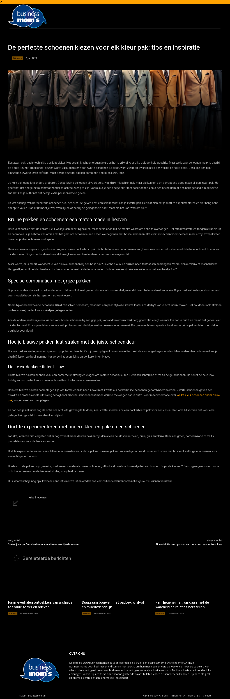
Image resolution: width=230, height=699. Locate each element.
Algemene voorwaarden (155, 695)
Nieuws (17, 58)
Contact (207, 695)
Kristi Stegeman (38, 498)
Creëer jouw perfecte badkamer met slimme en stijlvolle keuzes (43, 544)
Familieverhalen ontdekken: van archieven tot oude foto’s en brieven (41, 605)
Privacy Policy (178, 695)
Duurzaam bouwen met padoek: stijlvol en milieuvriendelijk (113, 605)
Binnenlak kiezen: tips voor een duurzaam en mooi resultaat (189, 544)
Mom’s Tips (194, 695)
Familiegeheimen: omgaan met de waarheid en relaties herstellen (182, 605)
